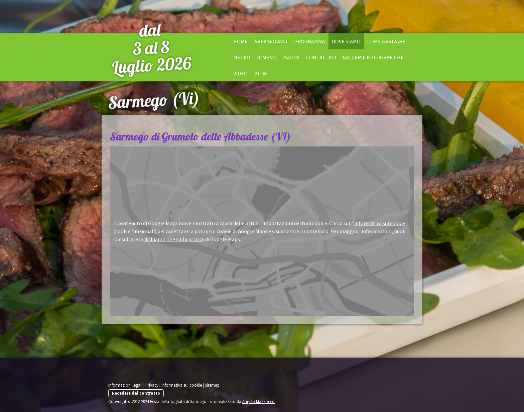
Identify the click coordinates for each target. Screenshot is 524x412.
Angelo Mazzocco (258, 401)
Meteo (241, 57)
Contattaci (321, 57)
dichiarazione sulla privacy (174, 239)
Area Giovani (270, 41)
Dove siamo (346, 41)
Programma (309, 41)
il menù (266, 57)
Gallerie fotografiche (373, 57)
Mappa (291, 57)
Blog (260, 73)
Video (240, 73)
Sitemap (212, 385)
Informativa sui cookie (181, 385)
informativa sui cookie (379, 223)
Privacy (151, 385)
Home (240, 41)
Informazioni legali (125, 385)
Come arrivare (386, 41)
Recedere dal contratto (136, 393)
